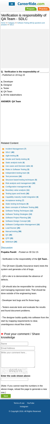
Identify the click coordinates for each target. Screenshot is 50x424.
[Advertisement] (25, 48)
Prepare (31, 9)
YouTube (30, 403)
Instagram (24, 406)
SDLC (12, 25)
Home (3, 23)
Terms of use (19, 403)
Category (11, 23)
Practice (43, 9)
